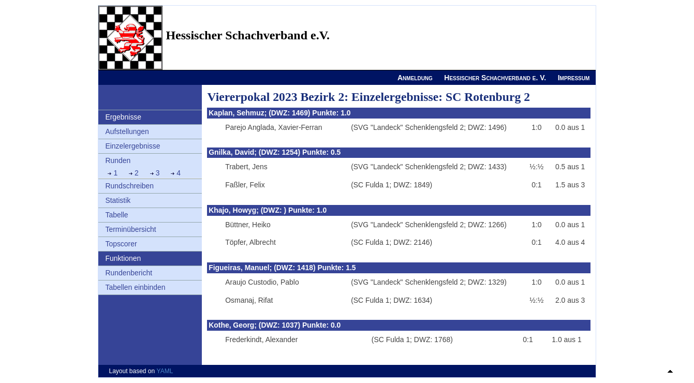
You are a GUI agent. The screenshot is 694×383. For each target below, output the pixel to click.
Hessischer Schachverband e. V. (495, 77)
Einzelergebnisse (132, 146)
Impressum (574, 77)
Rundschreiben (129, 186)
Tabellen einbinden (135, 287)
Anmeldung (415, 77)
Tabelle (116, 215)
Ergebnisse (123, 117)
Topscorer (121, 244)
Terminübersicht (130, 229)
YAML (165, 371)
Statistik (117, 200)
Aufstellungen (127, 131)
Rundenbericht (128, 273)
